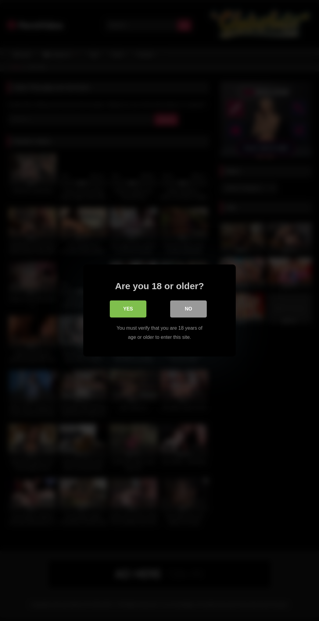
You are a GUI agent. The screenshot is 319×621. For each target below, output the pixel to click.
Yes (128, 308)
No (188, 308)
